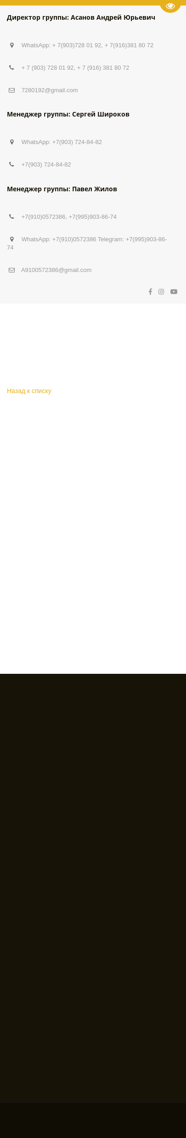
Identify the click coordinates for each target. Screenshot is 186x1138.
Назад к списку (29, 390)
